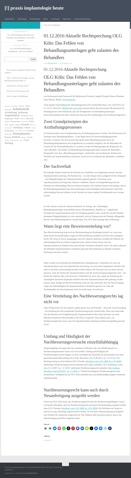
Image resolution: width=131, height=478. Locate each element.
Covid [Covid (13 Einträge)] (16, 118)
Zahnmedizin (9, 19)
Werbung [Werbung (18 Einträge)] (9, 143)
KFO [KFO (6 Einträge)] (31, 125)
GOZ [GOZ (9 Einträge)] (6, 125)
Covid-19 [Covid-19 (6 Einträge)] (22, 119)
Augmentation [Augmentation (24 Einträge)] (12, 115)
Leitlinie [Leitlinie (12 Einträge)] (27, 128)
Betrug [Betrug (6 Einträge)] (31, 116)
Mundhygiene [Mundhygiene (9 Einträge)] (9, 131)
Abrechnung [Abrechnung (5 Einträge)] (14, 106)
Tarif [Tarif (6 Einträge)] (21, 140)
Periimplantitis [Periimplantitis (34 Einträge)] (21, 133)
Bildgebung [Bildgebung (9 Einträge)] (9, 119)
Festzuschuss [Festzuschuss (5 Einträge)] (24, 121)
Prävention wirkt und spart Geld (18, 91)
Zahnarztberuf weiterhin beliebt (17, 86)
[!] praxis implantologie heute (34, 8)
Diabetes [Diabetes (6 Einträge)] (7, 121)
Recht (45, 19)
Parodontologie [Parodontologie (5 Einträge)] (8, 134)
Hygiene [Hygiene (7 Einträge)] (11, 125)
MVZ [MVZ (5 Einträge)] (16, 130)
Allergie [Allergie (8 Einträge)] (27, 106)
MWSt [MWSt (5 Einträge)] (20, 130)
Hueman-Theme (32, 473)
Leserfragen (55, 19)
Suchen (33, 59)
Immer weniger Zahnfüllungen (17, 96)
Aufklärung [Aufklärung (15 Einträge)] (23, 112)
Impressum (67, 19)
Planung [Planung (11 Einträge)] (8, 137)
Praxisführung (35, 19)
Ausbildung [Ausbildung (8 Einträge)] (24, 116)
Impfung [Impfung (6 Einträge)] (17, 125)
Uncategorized (52, 25)
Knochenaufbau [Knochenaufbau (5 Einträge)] (8, 127)
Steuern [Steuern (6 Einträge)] (7, 140)
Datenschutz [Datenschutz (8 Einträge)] (30, 119)
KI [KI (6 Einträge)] (34, 125)
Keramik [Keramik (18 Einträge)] (25, 124)
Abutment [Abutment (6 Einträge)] (21, 106)
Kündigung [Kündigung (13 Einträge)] (18, 127)
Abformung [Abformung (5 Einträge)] (7, 106)
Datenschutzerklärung (82, 19)
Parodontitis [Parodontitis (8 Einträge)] (30, 131)
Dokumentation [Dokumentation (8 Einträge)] (15, 121)
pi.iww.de (77, 108)
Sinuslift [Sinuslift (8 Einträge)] (29, 137)
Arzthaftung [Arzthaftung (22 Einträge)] (11, 112)
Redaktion (52, 63)
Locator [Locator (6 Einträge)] (33, 128)
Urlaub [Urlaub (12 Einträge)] (26, 140)
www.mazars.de (68, 99)
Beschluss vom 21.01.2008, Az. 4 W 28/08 (103, 361)
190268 (65, 108)
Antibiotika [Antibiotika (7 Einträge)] (8, 109)
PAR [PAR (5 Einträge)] (24, 130)
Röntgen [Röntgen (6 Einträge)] (23, 137)
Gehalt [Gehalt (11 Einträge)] (31, 121)
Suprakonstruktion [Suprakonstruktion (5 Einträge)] (14, 140)
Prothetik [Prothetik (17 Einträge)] (16, 137)
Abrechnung (21, 19)
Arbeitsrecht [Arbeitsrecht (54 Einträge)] (20, 109)
